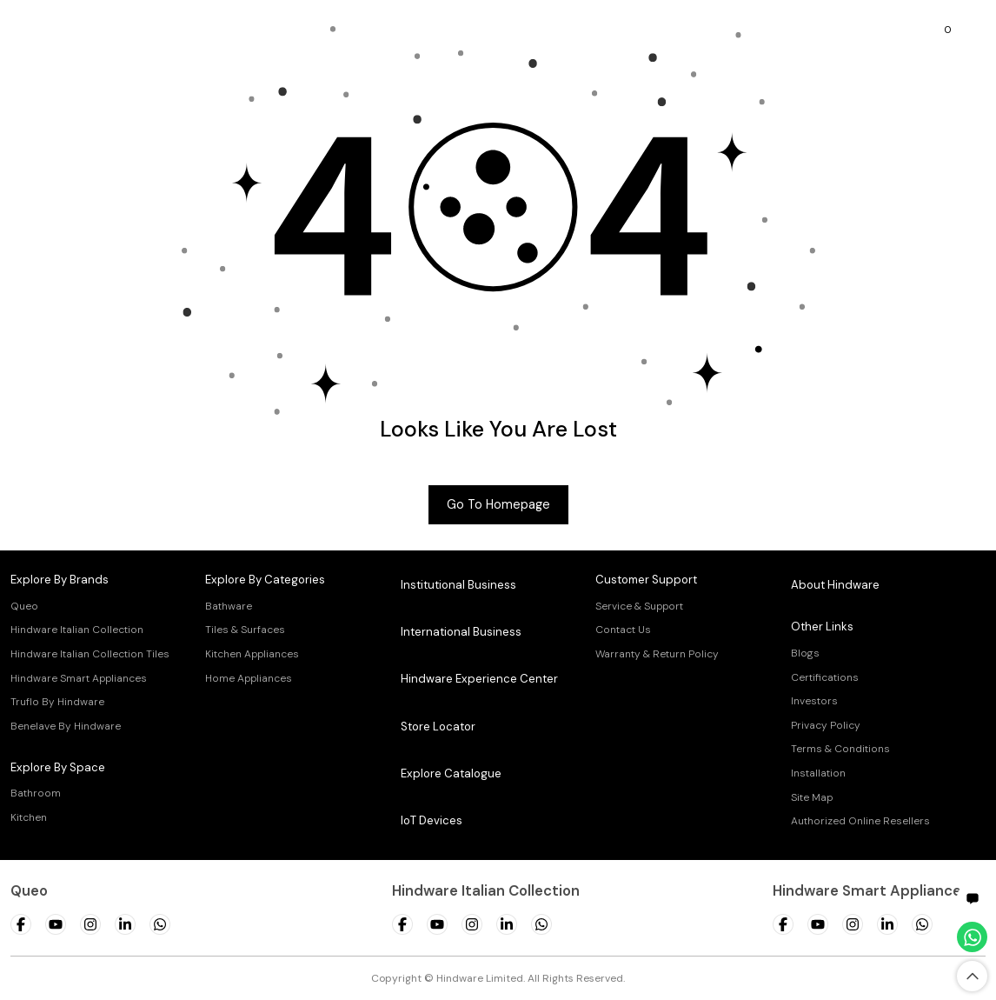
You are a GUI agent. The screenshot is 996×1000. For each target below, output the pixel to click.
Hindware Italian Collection (76, 630)
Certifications (825, 677)
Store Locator (438, 726)
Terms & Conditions (840, 749)
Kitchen (28, 817)
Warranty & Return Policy (657, 654)
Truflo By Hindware (57, 702)
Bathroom (35, 793)
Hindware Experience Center (479, 678)
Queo (24, 606)
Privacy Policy (825, 725)
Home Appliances (248, 678)
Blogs (805, 653)
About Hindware (835, 584)
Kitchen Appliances (252, 654)
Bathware (228, 606)
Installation (818, 773)
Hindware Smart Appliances (78, 678)
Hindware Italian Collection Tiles (89, 654)
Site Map (812, 797)
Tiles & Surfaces (245, 630)
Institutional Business (458, 584)
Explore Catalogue (451, 773)
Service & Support (639, 606)
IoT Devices (431, 820)
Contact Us (623, 630)
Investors (814, 701)
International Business (461, 631)
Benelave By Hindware (65, 726)
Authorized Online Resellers (860, 821)
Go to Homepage (498, 504)
